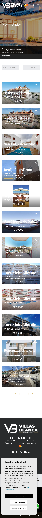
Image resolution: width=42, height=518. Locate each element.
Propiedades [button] (9, 441)
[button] (21, 446)
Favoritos (31, 443)
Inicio (12, 438)
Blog (35, 441)
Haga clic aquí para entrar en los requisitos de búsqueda (12, 52)
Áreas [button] (7, 443)
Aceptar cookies (19, 496)
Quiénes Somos (24, 438)
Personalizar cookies (19, 502)
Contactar (19, 443)
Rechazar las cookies (18, 508)
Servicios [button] (24, 441)
